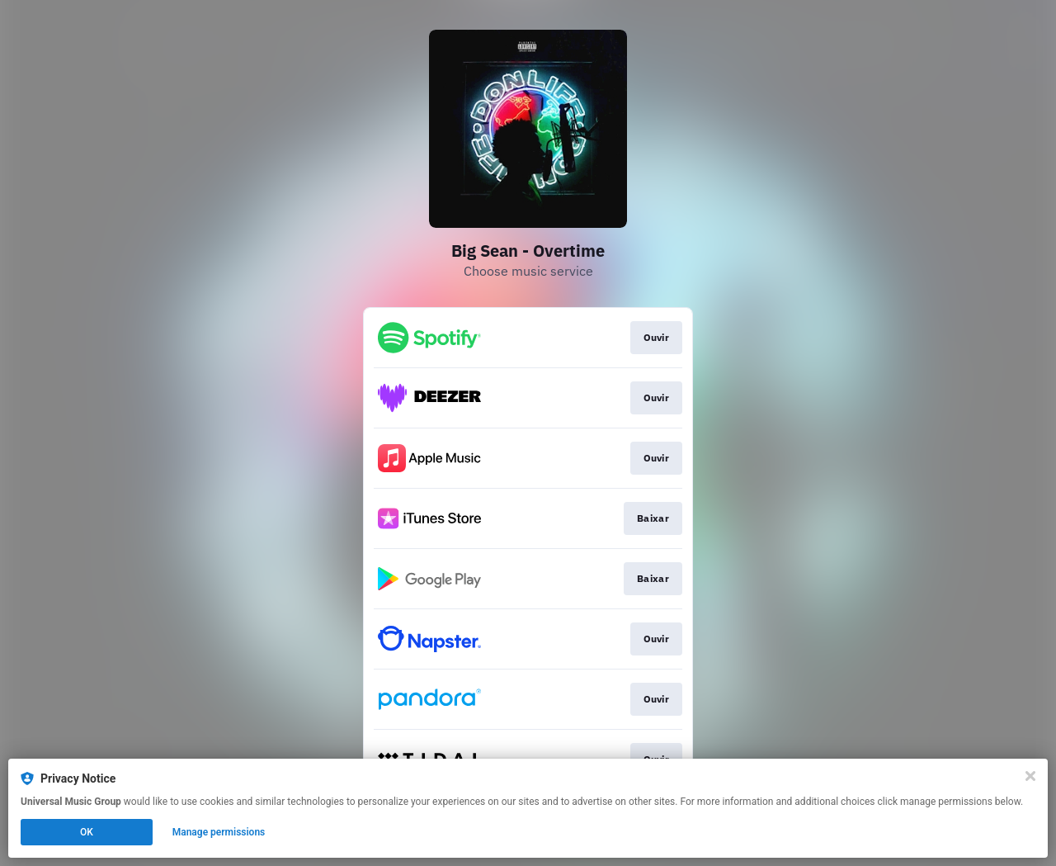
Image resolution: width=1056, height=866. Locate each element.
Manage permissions (219, 832)
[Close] (1030, 776)
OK (86, 832)
